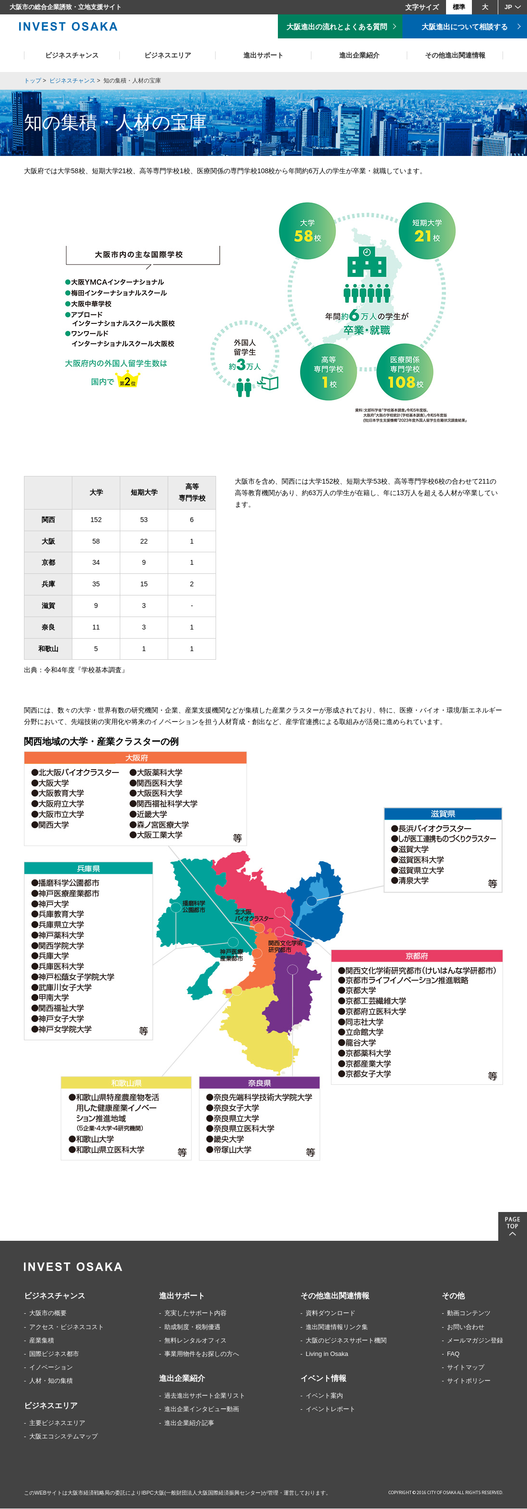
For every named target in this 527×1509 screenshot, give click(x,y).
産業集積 (41, 1340)
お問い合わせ (465, 1327)
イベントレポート (330, 1409)
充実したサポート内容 (195, 1313)
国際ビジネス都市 (54, 1354)
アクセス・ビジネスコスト (66, 1327)
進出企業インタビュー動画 (201, 1409)
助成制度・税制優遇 (192, 1327)
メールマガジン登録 (475, 1340)
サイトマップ (465, 1367)
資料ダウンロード (330, 1313)
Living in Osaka (327, 1354)
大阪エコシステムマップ (63, 1436)
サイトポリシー (469, 1381)
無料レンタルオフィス (195, 1340)
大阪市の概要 (48, 1313)
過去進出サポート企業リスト (204, 1396)
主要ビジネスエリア (57, 1423)
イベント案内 (324, 1396)
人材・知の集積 (51, 1381)
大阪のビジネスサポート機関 (346, 1340)
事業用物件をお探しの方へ (201, 1354)
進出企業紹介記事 (189, 1423)
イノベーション (51, 1367)
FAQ (453, 1354)
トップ (32, 80)
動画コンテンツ (469, 1313)
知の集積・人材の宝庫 (132, 80)
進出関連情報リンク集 (337, 1327)
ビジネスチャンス (72, 80)
